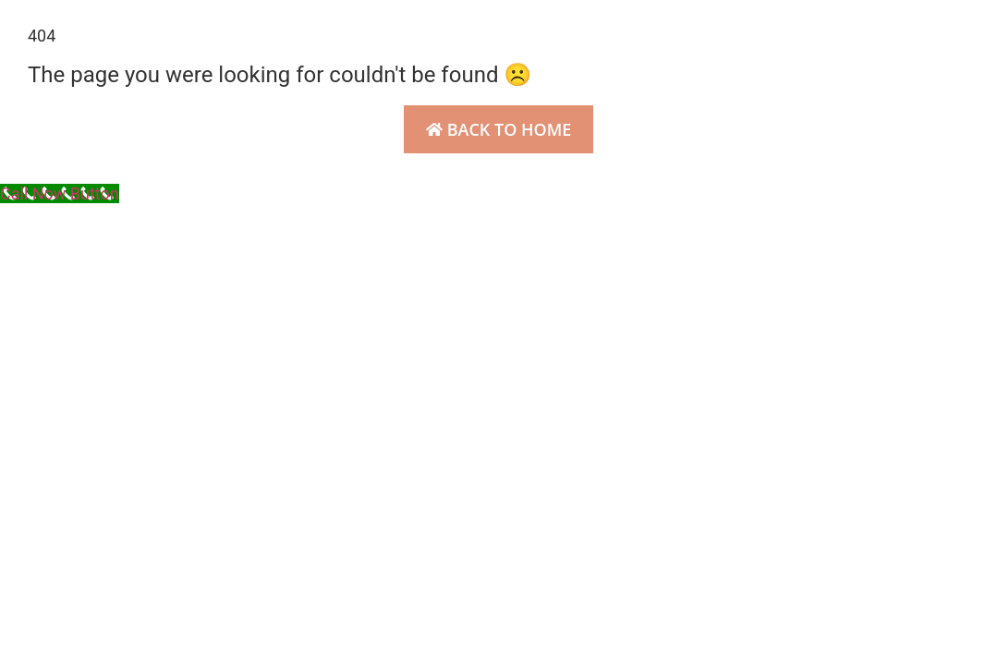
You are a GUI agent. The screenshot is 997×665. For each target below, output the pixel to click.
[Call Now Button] (59, 193)
